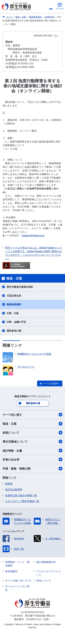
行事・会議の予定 (16, 322)
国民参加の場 (14, 330)
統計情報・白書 (32, 450)
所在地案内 (11, 571)
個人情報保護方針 (46, 562)
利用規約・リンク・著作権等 (17, 564)
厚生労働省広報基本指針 (20, 286)
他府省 (8, 483)
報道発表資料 (14, 304)
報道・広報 (32, 424)
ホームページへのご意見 (17, 588)
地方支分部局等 (13, 489)
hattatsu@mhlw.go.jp (33, 235)
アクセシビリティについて (48, 573)
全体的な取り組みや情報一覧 (21, 495)
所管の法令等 (32, 459)
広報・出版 (13, 313)
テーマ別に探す (32, 414)
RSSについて (43, 580)
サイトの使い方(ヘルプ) (18, 580)
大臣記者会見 (14, 295)
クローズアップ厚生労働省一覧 (22, 501)
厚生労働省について (32, 441)
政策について (32, 433)
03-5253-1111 (33, 619)
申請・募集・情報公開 (32, 468)
